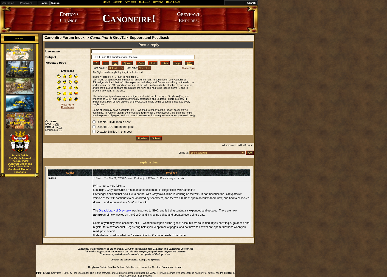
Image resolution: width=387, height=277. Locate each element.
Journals (144, 1)
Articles (130, 1)
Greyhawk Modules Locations (19, 170)
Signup (55, 3)
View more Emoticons (67, 106)
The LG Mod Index (20, 166)
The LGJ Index (20, 161)
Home (106, 1)
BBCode (50, 127)
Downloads (173, 1)
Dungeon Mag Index (20, 163)
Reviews (158, 1)
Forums (117, 1)
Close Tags (188, 68)
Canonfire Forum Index (64, 38)
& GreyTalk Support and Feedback (129, 38)
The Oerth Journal (20, 158)
